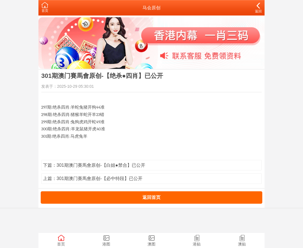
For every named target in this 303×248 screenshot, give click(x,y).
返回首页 (151, 197)
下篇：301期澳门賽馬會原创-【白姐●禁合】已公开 (94, 165)
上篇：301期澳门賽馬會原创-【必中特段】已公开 (92, 178)
